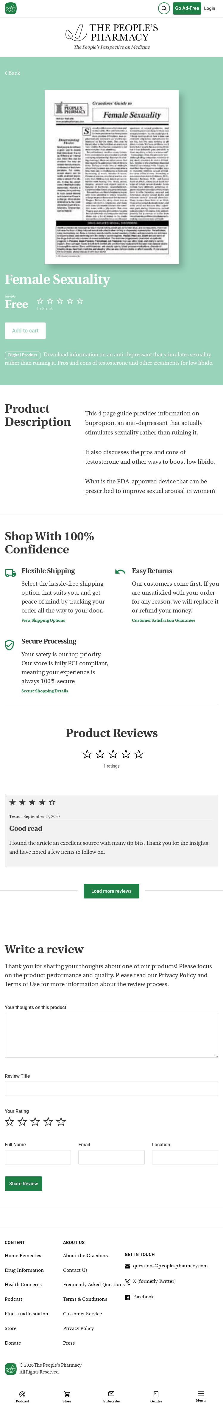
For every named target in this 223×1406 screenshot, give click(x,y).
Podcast (13, 1299)
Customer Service (82, 1314)
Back (12, 73)
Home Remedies (23, 1256)
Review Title (17, 1076)
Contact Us (75, 1270)
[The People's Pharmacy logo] (111, 34)
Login (209, 8)
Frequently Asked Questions (94, 1285)
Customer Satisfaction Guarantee (163, 620)
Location (161, 1144)
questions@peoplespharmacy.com (166, 1267)
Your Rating (17, 1111)
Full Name (15, 1144)
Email (84, 1144)
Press (69, 1343)
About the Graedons (85, 1256)
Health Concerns (23, 1285)
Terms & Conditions (85, 1299)
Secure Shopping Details (44, 691)
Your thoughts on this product (35, 1007)
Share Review (23, 1184)
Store (10, 1328)
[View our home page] (11, 9)
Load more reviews (111, 891)
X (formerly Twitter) (150, 1282)
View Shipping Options (43, 620)
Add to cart (25, 330)
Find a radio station (26, 1314)
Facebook (139, 1298)
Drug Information (24, 1270)
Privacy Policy (78, 1328)
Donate (13, 1343)
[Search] (164, 8)
